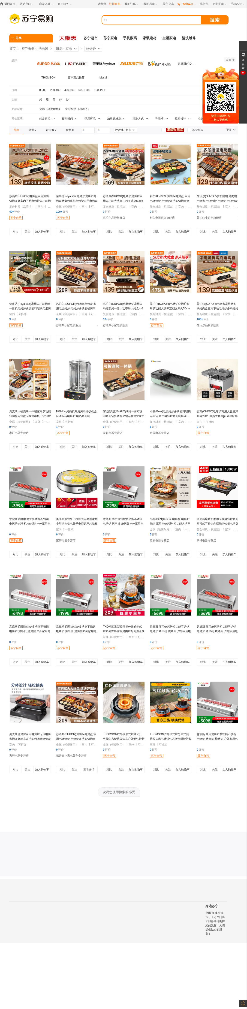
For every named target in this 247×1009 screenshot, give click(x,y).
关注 (27, 231)
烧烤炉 (91, 49)
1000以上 (100, 90)
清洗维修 (189, 38)
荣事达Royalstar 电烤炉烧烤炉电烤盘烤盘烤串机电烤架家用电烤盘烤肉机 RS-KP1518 (77, 201)
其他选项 (17, 118)
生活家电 (169, 38)
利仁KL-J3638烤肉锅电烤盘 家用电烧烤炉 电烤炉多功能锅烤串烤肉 (170, 201)
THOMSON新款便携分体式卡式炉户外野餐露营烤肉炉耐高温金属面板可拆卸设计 (124, 631)
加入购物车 (42, 231)
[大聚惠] (68, 38)
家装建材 (150, 38)
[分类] (31, 38)
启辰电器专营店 (159, 433)
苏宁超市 (91, 38)
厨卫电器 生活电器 (34, 49)
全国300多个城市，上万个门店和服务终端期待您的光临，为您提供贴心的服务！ (215, 923)
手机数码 (130, 38)
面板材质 (17, 109)
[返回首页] (9, 4)
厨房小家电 (64, 49)
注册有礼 (114, 4)
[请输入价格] (88, 130)
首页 (12, 49)
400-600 (69, 90)
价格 (14, 90)
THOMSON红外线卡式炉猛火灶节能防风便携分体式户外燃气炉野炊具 (124, 739)
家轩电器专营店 (19, 433)
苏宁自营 (15, 217)
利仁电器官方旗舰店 (162, 217)
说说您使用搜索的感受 (119, 792)
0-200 (42, 90)
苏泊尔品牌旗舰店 (114, 217)
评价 (14, 211)
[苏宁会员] (168, 4)
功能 (14, 99)
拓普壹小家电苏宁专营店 (71, 755)
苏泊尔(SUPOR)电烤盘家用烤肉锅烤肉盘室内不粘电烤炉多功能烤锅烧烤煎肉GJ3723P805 (30, 201)
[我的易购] (150, 4)
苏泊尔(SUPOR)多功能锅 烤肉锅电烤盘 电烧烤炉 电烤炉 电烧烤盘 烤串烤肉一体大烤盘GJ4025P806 (217, 201)
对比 (15, 231)
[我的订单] (132, 4)
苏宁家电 (110, 38)
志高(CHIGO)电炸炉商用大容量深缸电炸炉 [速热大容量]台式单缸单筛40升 (217, 416)
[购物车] (187, 4)
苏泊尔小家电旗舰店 (209, 217)
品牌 (14, 60)
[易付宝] (204, 4)
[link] (16, 130)
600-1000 (84, 90)
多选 (230, 59)
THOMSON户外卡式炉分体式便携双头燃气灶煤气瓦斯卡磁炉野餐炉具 (170, 739)
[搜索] (154, 20)
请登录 (102, 4)
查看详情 (88, 769)
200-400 (55, 90)
